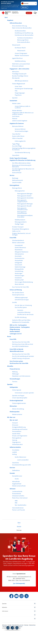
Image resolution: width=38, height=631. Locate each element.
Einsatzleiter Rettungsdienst (20, 229)
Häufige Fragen (19, 224)
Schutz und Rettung (16, 290)
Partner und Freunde (18, 510)
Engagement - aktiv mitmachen (19, 69)
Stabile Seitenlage (20, 267)
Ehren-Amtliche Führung (19, 26)
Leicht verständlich (23, 460)
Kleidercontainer (17, 414)
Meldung (14, 371)
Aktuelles (10, 366)
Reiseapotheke (19, 269)
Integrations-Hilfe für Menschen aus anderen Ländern (22, 113)
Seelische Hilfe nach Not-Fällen (21, 320)
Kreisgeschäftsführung (19, 427)
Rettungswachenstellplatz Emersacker (25, 216)
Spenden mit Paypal (18, 395)
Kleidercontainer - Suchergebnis (20, 327)
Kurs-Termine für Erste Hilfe (20, 287)
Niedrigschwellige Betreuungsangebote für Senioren (23, 148)
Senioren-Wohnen (20, 129)
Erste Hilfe (13, 237)
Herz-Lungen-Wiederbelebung (24, 282)
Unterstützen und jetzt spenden (24, 393)
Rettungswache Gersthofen (25, 198)
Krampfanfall (19, 245)
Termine (14, 381)
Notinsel (14, 118)
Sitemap (26, 625)
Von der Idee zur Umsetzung (23, 305)
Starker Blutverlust (20, 247)
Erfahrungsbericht (20, 141)
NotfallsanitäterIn (20, 219)
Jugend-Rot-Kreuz (17, 58)
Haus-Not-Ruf (16, 134)
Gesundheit (15, 155)
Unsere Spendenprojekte (19, 397)
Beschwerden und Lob (17, 625)
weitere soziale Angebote (19, 120)
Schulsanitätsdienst (18, 240)
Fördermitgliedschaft (16, 400)
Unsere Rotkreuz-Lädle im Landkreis (22, 106)
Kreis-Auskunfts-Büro (23, 42)
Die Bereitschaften (20, 31)
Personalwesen (16, 431)
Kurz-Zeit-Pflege (17, 146)
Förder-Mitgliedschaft (18, 83)
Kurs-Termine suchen (16, 361)
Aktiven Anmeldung (18, 409)
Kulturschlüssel (16, 172)
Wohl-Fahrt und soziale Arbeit (21, 64)
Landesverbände (17, 491)
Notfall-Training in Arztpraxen (21, 358)
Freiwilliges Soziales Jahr (19, 73)
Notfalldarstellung (20, 61)
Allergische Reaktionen (21, 252)
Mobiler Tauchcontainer (22, 55)
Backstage (15, 178)
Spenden (29, 13)
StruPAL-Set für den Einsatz (25, 314)
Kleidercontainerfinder (19, 486)
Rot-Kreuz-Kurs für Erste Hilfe (21, 342)
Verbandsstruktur (17, 444)
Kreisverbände (16, 493)
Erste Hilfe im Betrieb (16, 349)
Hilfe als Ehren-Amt (16, 23)
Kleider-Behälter (17, 110)
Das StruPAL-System (21, 307)
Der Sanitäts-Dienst (18, 292)
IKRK (16, 500)
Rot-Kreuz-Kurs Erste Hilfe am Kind (22, 344)
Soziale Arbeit (16, 433)
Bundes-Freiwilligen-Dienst (20, 76)
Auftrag (14, 454)
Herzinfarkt (18, 256)
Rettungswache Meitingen (25, 203)
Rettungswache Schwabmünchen (22, 208)
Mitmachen (15, 71)
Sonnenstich (18, 264)
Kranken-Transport (18, 227)
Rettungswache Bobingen (24, 193)
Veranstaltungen (15, 379)
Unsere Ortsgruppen (21, 53)
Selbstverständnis (15, 447)
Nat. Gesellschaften (20, 505)
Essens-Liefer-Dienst (18, 136)
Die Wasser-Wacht (20, 47)
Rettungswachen (20, 191)
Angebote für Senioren (17, 123)
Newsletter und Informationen (21, 376)
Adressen (12, 488)
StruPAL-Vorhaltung (20, 317)
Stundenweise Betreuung (22, 152)
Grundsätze (15, 450)
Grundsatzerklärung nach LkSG (21, 465)
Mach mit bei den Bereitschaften (22, 28)
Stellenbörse (16, 470)
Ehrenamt (15, 425)
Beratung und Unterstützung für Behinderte (21, 165)
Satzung (14, 440)
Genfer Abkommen (20, 457)
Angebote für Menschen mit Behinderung (22, 160)
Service (12, 175)
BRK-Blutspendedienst (21, 81)
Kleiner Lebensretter (18, 242)
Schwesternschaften (18, 495)
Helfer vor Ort (16, 231)
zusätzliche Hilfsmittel (23, 312)
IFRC (16, 503)
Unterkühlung (19, 271)
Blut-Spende (16, 78)
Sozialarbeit (13, 100)
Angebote (10, 20)
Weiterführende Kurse (17, 351)
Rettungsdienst (14, 185)
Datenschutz (32, 625)
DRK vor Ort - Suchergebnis (18, 325)
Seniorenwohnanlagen (21, 131)
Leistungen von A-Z (16, 333)
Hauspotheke (19, 260)
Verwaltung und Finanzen (19, 429)
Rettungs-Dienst (17, 188)
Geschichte (15, 462)
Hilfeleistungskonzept (21, 297)
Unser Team (18, 86)
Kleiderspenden (14, 411)
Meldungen (15, 374)
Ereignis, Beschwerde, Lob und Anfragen (21, 234)
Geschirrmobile (16, 182)
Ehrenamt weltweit (18, 66)
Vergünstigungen (20, 93)
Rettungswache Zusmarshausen (22, 212)
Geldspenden (14, 387)
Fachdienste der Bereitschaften (24, 35)
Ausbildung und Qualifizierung (24, 33)
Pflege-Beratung (15, 329)
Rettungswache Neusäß (24, 206)
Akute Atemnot (19, 284)
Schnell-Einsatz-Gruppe (22, 299)
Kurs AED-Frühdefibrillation (20, 346)
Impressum (19, 626)
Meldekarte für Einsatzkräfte (20, 322)
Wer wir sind (14, 420)
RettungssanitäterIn (21, 222)
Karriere (12, 467)
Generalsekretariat (18, 508)
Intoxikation (18, 277)
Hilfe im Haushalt (17, 138)
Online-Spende (16, 390)
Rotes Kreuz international (19, 498)
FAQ (16, 90)
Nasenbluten (19, 249)
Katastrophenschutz (18, 294)
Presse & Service (15, 369)
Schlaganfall (18, 262)
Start (6, 17)
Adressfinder (16, 481)
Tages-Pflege (16, 144)
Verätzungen (18, 273)
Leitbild (14, 452)
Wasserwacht (16, 45)
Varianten (20, 310)
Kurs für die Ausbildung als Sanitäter (23, 356)
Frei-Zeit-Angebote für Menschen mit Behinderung (23, 169)
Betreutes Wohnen (17, 126)
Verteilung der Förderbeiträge (24, 88)
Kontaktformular (17, 476)
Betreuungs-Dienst (22, 40)
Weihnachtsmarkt (17, 180)
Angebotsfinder (16, 483)
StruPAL (14, 302)
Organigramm (16, 442)
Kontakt (12, 473)
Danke (17, 478)
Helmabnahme (19, 254)
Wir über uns (11, 417)
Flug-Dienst (18, 95)
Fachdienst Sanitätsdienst (25, 38)
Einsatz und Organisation (19, 435)
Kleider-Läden (16, 103)
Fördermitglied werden (19, 403)
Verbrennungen (19, 275)
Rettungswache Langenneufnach (22, 200)
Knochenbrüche (19, 258)
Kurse (9, 336)
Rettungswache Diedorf (24, 196)
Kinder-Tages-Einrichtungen (18, 158)
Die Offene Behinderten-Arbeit (21, 163)
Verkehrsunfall (19, 280)
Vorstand (15, 423)
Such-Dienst (15, 116)
